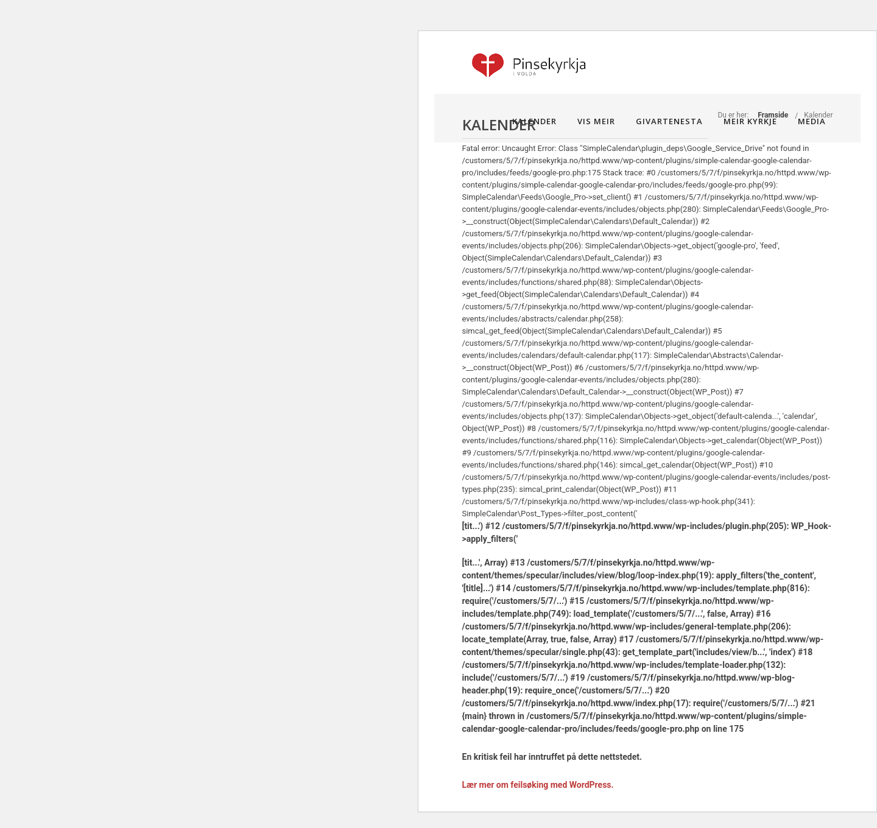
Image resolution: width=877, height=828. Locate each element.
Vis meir (596, 121)
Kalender (534, 121)
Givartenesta (669, 121)
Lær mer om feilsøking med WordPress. (538, 785)
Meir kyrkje (750, 121)
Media (812, 121)
